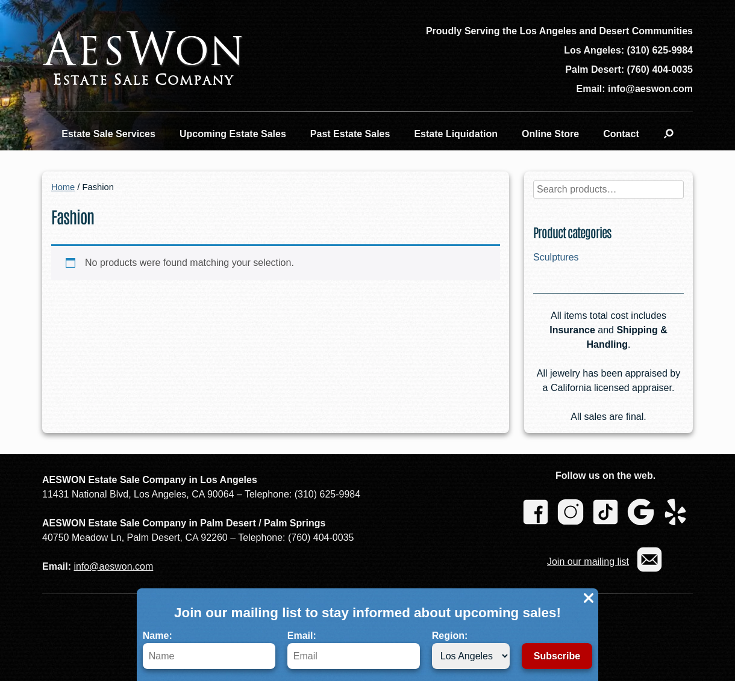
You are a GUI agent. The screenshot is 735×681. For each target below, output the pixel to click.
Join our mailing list (588, 561)
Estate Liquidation (456, 134)
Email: (353, 649)
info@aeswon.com (113, 566)
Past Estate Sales (350, 134)
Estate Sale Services (108, 134)
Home (63, 187)
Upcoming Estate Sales (233, 134)
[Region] (471, 656)
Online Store (550, 134)
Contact (621, 134)
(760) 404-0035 (660, 69)
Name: (209, 649)
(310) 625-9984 (660, 50)
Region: (471, 649)
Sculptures (556, 257)
